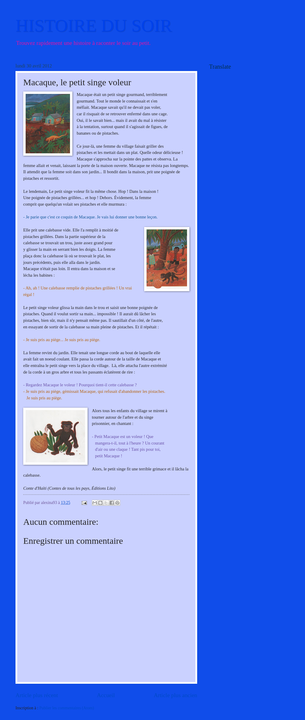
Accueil (106, 695)
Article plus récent (36, 695)
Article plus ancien (175, 695)
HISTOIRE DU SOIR (93, 25)
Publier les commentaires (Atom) (66, 708)
